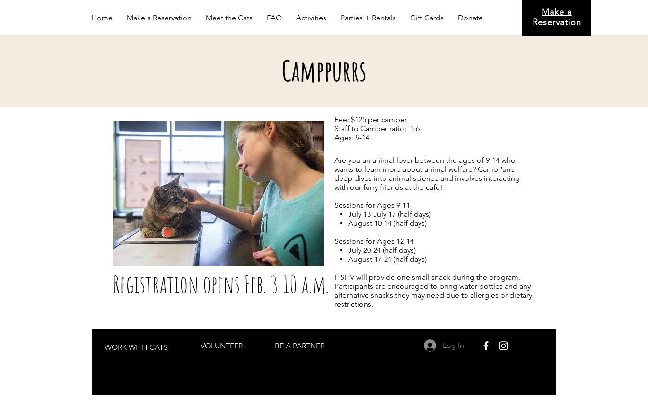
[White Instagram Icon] (503, 346)
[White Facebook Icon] (486, 346)
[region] (137, 346)
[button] (229, 18)
